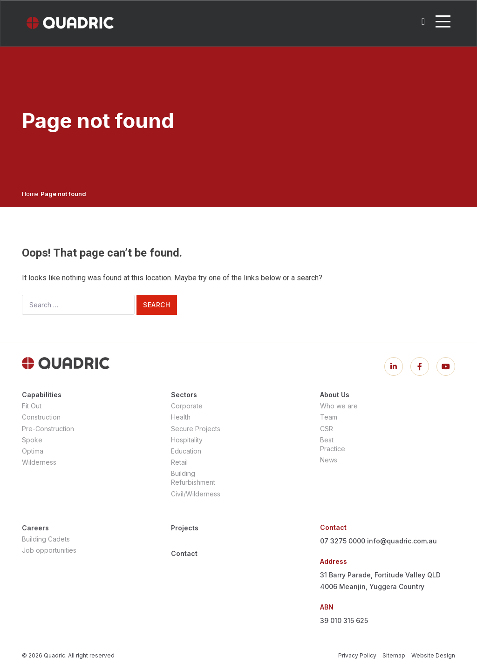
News (328, 460)
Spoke (32, 440)
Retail (179, 462)
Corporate (187, 406)
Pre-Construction (48, 429)
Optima (32, 451)
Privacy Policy (357, 655)
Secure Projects (195, 429)
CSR (326, 429)
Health (181, 417)
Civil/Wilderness (195, 494)
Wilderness (39, 462)
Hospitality (187, 440)
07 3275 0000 (342, 541)
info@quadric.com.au (402, 541)
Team (328, 417)
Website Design (433, 655)
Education (186, 451)
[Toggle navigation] (443, 21)
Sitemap (393, 655)
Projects (184, 528)
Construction (41, 417)
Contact (184, 553)
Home (30, 193)
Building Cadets (46, 539)
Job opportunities (49, 550)
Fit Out (31, 406)
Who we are (339, 406)
